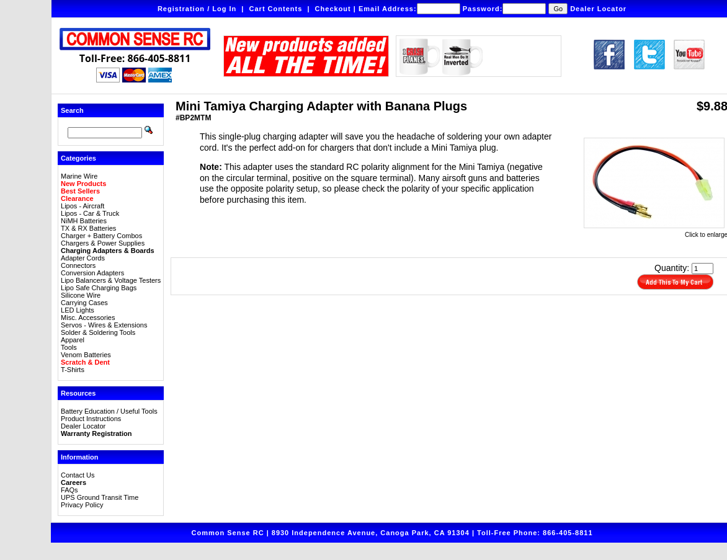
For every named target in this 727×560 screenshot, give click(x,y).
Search (72, 110)
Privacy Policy (82, 505)
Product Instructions (91, 418)
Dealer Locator (598, 8)
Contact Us (77, 475)
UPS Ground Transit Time (99, 497)
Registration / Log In (197, 8)
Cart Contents (276, 8)
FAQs (69, 490)
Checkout (333, 8)
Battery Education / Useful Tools (109, 411)
